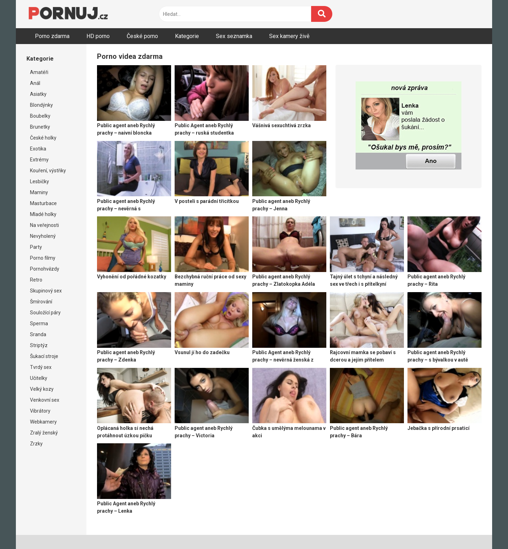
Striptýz (39, 345)
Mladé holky (43, 214)
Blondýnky (41, 105)
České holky (43, 138)
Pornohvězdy (44, 269)
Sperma (39, 323)
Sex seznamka (234, 36)
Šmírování (41, 301)
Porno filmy (42, 258)
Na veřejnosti (44, 225)
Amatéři (39, 72)
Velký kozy (42, 389)
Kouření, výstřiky (48, 170)
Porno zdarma (52, 36)
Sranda (38, 334)
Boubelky (40, 116)
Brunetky (40, 127)
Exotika (38, 149)
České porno (142, 36)
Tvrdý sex (41, 367)
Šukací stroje (44, 356)
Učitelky (38, 378)
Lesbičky (39, 181)
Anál (35, 83)
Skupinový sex (46, 291)
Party (36, 247)
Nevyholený (43, 236)
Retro (36, 280)
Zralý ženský (44, 433)
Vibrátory (40, 411)
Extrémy (39, 159)
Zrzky (36, 443)
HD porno (98, 36)
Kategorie (187, 36)
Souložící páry (45, 312)
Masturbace (43, 203)
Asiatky (38, 94)
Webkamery (43, 422)
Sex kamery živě (289, 36)
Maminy (39, 192)
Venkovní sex (44, 400)
